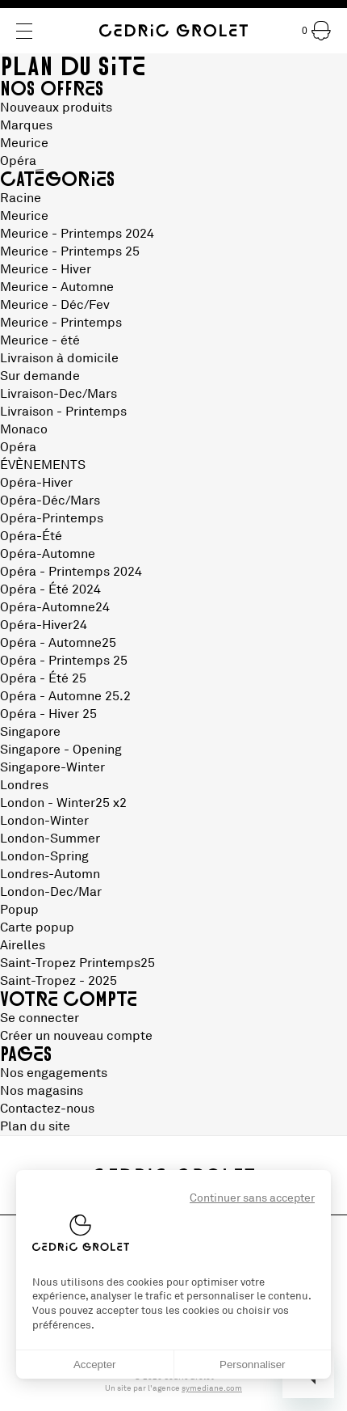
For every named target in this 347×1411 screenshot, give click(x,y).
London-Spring (44, 856)
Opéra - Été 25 (43, 678)
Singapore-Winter (52, 767)
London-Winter (44, 821)
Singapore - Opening (61, 749)
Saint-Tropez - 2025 (58, 981)
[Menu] (24, 31)
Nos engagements (53, 1073)
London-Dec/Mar (51, 892)
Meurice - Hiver (45, 269)
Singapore (30, 732)
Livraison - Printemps (63, 411)
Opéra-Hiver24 (43, 625)
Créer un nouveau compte (76, 1036)
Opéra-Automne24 (55, 607)
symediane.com (212, 1388)
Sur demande (40, 376)
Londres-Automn (50, 874)
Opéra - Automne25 (58, 643)
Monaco (24, 429)
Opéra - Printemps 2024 (71, 572)
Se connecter (39, 1018)
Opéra (18, 161)
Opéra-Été (31, 536)
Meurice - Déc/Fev (55, 305)
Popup (19, 910)
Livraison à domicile (59, 358)
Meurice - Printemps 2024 (77, 234)
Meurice (24, 143)
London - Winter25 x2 (63, 803)
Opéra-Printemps (51, 518)
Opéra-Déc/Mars (50, 500)
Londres (24, 785)
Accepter (94, 1364)
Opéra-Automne (47, 554)
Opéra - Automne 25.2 (65, 696)
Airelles (22, 945)
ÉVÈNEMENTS (43, 465)
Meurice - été (40, 340)
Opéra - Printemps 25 (64, 661)
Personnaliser (252, 1364)
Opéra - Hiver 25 (48, 714)
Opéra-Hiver (36, 483)
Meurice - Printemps (61, 323)
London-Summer (50, 838)
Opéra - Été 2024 (50, 589)
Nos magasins (41, 1091)
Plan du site (35, 1126)
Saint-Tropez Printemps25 (77, 963)
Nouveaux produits (56, 107)
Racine (20, 198)
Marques (26, 125)
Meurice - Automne (57, 287)
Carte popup (37, 927)
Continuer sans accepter (252, 1198)
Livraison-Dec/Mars (58, 394)
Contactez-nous (47, 1108)
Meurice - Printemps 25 (70, 251)
